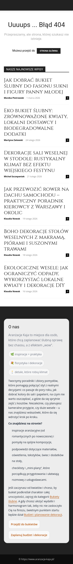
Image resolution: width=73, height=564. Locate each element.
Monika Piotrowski (14, 97)
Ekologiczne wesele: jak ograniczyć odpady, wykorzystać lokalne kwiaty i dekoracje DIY (36, 276)
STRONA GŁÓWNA (49, 51)
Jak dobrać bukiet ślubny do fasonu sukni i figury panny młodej (36, 86)
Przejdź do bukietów (24, 524)
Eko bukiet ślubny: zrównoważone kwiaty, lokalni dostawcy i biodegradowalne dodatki (36, 122)
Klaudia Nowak (12, 218)
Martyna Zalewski (13, 140)
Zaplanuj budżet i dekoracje (29, 535)
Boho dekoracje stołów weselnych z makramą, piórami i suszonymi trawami (36, 240)
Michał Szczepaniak (14, 176)
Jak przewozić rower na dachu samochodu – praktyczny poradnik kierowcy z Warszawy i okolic (36, 201)
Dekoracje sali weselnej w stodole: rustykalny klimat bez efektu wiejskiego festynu (36, 162)
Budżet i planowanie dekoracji (43, 515)
